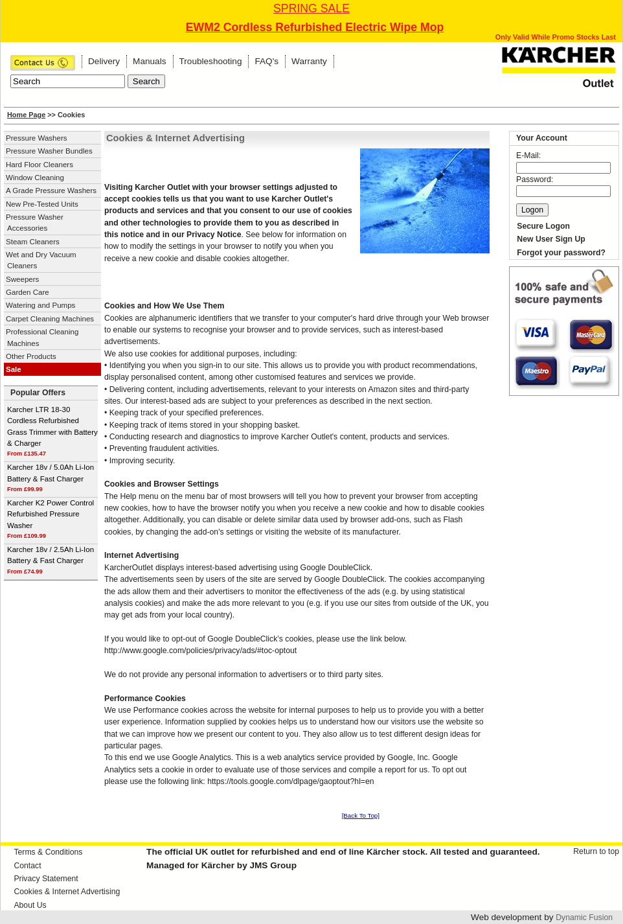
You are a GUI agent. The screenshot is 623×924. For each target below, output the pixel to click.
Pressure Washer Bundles (49, 151)
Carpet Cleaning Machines (50, 319)
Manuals (149, 61)
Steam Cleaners (33, 242)
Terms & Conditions (48, 852)
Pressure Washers (36, 138)
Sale (13, 369)
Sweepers (22, 279)
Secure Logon (543, 226)
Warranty (309, 61)
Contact (27, 865)
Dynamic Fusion (584, 917)
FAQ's (266, 61)
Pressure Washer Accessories (34, 222)
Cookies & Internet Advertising (67, 891)
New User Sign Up (551, 239)
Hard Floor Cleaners (39, 164)
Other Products (31, 356)
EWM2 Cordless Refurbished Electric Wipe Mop (315, 27)
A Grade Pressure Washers (51, 190)
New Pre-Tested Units (42, 204)
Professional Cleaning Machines (42, 337)
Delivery (104, 61)
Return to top (596, 851)
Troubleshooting (210, 61)
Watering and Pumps (40, 305)
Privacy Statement (46, 878)
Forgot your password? (561, 252)
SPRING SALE (311, 8)
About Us (30, 905)
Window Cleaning (35, 177)
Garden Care (27, 292)
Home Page (26, 115)
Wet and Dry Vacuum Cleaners (41, 260)
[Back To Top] (360, 815)
